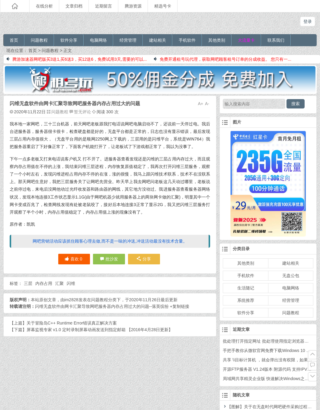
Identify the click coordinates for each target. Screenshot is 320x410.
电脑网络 (98, 40)
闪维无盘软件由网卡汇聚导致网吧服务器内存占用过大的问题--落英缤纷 (102, 306)
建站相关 (157, 40)
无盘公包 (290, 275)
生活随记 (245, 288)
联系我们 (275, 40)
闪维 (71, 283)
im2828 (71, 299)
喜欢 (73, 259)
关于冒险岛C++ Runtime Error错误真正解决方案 (72, 323)
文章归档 (74, 6)
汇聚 (59, 283)
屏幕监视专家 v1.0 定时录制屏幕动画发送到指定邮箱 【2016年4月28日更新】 (100, 329)
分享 (144, 259)
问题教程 (39, 40)
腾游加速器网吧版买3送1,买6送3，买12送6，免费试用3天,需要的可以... (77, 59)
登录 (307, 21)
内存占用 (43, 283)
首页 (14, 40)
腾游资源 (133, 6)
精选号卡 (162, 6)
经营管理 (128, 40)
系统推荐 (245, 300)
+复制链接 (179, 306)
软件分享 (68, 40)
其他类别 (216, 40)
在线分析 (44, 6)
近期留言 (103, 6)
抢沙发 (111, 259)
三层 (28, 283)
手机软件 (187, 40)
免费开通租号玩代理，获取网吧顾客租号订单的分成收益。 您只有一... (222, 59)
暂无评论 (82, 111)
